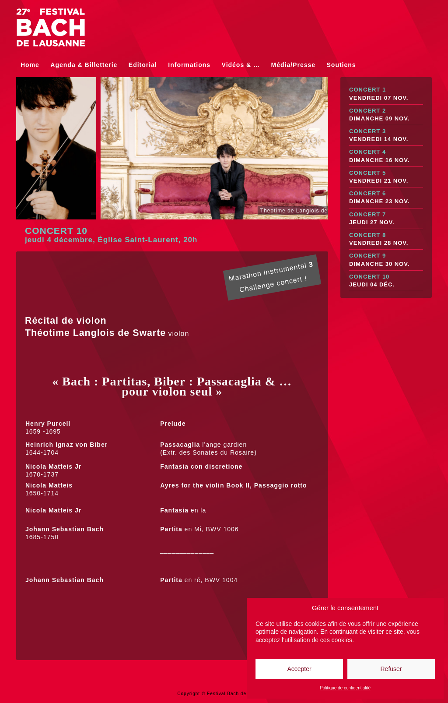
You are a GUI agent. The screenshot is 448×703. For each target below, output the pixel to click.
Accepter (299, 668)
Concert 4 (386, 156)
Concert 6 (386, 197)
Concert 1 (386, 94)
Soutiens (341, 64)
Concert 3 (386, 135)
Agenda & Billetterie (83, 64)
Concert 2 (386, 115)
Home (30, 64)
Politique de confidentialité (345, 687)
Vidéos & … (241, 64)
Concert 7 (386, 218)
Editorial (143, 64)
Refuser (391, 668)
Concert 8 (386, 239)
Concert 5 (386, 177)
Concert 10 (386, 281)
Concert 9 (386, 260)
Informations (189, 64)
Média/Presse (293, 64)
